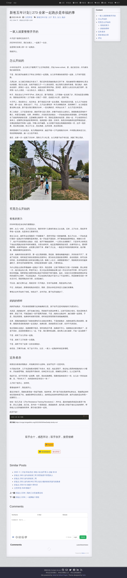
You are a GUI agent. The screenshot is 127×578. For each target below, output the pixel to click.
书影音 (83, 3)
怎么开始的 (102, 19)
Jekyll (54, 575)
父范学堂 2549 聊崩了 (22, 488)
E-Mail (39, 515)
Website (65, 515)
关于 (117, 3)
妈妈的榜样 (104, 28)
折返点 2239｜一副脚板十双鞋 (27, 497)
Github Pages (63, 575)
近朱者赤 (101, 32)
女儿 (59, 17)
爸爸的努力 (104, 25)
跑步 (68, 3)
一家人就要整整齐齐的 (107, 16)
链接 (110, 3)
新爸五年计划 (42, 17)
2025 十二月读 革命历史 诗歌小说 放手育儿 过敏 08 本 (35, 472)
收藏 (104, 3)
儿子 (50, 17)
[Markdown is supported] (13, 537)
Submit (83, 537)
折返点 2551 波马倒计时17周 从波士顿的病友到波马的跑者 (37, 482)
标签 (97, 3)
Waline (83, 553)
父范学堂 (28, 17)
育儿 (54, 17)
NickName (15, 515)
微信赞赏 (56, 452)
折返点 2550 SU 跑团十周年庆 (26, 485)
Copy (86, 416)
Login (75, 537)
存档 (75, 3)
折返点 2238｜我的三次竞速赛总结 (29, 493)
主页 (61, 3)
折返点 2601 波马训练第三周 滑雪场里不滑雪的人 (33, 475)
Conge (9, 3)
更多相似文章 (103, 35)
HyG (84, 575)
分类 (90, 3)
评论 (100, 38)
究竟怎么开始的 (104, 22)
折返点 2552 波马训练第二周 (25, 478)
